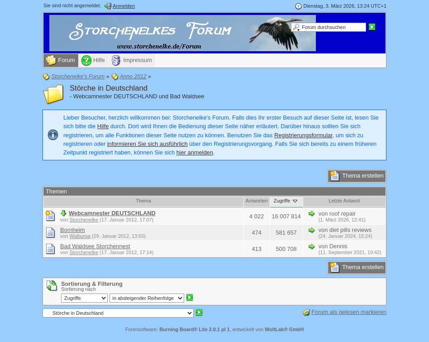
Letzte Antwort (344, 200)
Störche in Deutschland (109, 88)
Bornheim (72, 229)
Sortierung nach (78, 289)
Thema (143, 200)
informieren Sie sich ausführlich (147, 143)
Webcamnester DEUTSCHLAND (112, 213)
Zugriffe (286, 200)
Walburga (80, 236)
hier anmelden (194, 152)
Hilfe (103, 126)
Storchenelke (84, 219)
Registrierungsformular (303, 135)
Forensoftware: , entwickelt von (214, 329)
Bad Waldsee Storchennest (95, 246)
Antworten (257, 200)
